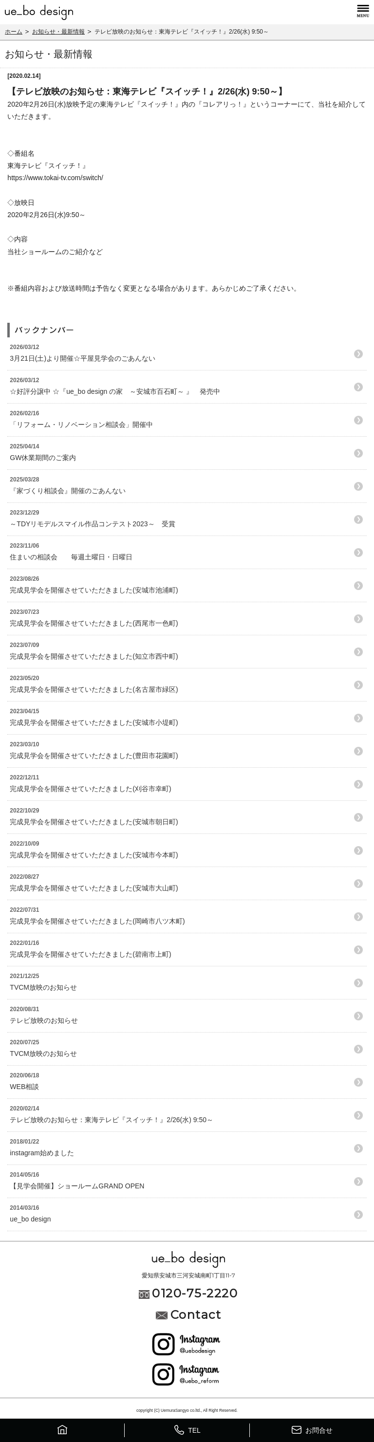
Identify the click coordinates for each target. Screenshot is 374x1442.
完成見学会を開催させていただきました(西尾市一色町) (94, 623)
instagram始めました (42, 1153)
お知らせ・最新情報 (58, 31)
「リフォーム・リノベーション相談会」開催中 (81, 424)
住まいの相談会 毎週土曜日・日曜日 (71, 557)
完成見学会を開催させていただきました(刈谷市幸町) (90, 789)
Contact (188, 1315)
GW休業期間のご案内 (43, 458)
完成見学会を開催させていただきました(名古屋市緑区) (94, 689)
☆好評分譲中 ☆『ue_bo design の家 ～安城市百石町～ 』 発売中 (115, 391)
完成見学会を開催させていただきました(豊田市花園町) (94, 755)
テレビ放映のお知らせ (44, 1020)
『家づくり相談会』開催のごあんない (68, 491)
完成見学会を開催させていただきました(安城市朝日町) (94, 822)
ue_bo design (33, 1219)
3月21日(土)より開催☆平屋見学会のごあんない (82, 358)
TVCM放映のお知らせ (43, 987)
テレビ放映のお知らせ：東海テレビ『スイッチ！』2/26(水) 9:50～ (111, 1120)
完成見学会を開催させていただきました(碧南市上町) (90, 954)
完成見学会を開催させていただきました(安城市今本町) (94, 855)
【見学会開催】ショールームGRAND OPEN (77, 1186)
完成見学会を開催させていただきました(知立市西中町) (94, 656)
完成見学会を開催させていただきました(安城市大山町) (94, 888)
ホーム (13, 31)
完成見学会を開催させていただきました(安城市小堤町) (94, 722)
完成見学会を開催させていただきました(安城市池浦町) (94, 590)
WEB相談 (24, 1087)
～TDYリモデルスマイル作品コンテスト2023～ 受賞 (92, 524)
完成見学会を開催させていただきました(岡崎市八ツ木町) (97, 921)
